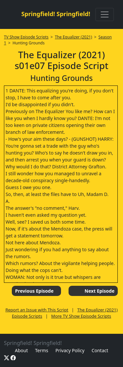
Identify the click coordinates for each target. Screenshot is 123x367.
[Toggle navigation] (104, 14)
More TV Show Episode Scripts (81, 316)
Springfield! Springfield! (55, 14)
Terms (41, 350)
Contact (100, 350)
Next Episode (99, 291)
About (21, 350)
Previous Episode (34, 291)
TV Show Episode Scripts (26, 37)
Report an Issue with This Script (36, 310)
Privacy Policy (69, 350)
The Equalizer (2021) (73, 37)
